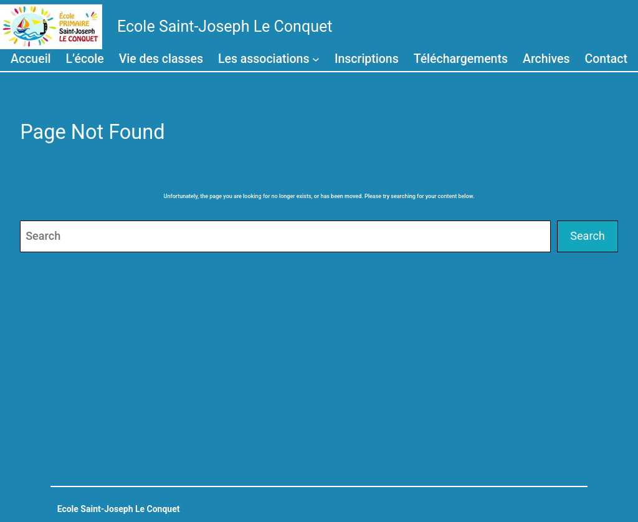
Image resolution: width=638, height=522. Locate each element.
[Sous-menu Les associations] (316, 58)
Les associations (263, 59)
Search (587, 235)
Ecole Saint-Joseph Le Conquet (224, 26)
